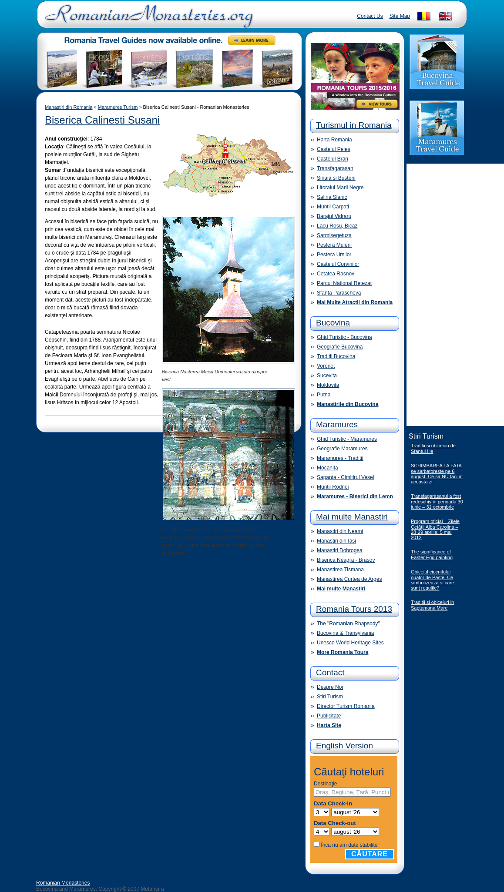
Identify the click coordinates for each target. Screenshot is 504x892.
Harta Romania (334, 140)
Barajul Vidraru (334, 216)
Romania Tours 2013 (354, 609)
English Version (344, 745)
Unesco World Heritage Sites (350, 643)
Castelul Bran (332, 159)
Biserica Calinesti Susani (102, 120)
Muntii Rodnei (333, 487)
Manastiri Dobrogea (340, 550)
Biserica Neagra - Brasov (346, 560)
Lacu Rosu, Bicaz (337, 226)
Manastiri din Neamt (340, 531)
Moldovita (328, 385)
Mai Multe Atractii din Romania (355, 302)
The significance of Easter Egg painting (432, 554)
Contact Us (370, 16)
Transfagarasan (335, 168)
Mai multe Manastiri (352, 516)
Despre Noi (330, 687)
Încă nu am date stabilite (349, 845)
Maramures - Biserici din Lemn (355, 496)
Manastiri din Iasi (336, 541)
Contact (330, 672)
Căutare (369, 854)
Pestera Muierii (334, 245)
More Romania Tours (342, 652)
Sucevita (327, 375)
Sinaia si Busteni (336, 178)
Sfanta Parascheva (339, 293)
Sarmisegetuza (334, 235)
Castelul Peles (333, 149)
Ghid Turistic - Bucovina (344, 337)
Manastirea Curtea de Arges (349, 579)
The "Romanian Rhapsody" (348, 623)
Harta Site (329, 725)
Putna (323, 395)
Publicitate (329, 716)
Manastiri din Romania (68, 107)
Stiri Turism (330, 697)
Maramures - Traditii (340, 458)
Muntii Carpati (333, 207)
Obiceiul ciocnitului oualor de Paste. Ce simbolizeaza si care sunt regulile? (432, 579)
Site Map (400, 16)
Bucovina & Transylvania (345, 633)
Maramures (337, 424)
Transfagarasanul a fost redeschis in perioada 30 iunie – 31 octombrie (437, 501)
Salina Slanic (332, 197)
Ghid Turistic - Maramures (347, 439)
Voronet (326, 366)
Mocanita (327, 468)
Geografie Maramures (342, 449)
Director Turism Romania (346, 706)
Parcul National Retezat (344, 283)
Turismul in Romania (354, 125)
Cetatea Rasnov (335, 274)
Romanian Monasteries (63, 883)
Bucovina (333, 322)
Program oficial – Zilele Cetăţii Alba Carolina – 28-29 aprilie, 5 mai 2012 (435, 529)
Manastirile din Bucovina (347, 404)
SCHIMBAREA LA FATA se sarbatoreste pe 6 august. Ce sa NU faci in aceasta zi (437, 473)
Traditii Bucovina (336, 356)
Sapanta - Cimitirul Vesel (345, 477)
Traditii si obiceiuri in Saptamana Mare (432, 605)
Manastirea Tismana (340, 570)
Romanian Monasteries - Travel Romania (147, 19)
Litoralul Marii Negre (340, 187)
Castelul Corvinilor (338, 264)
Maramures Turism (118, 107)
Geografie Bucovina (340, 347)
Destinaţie (325, 784)
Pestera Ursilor (334, 255)
